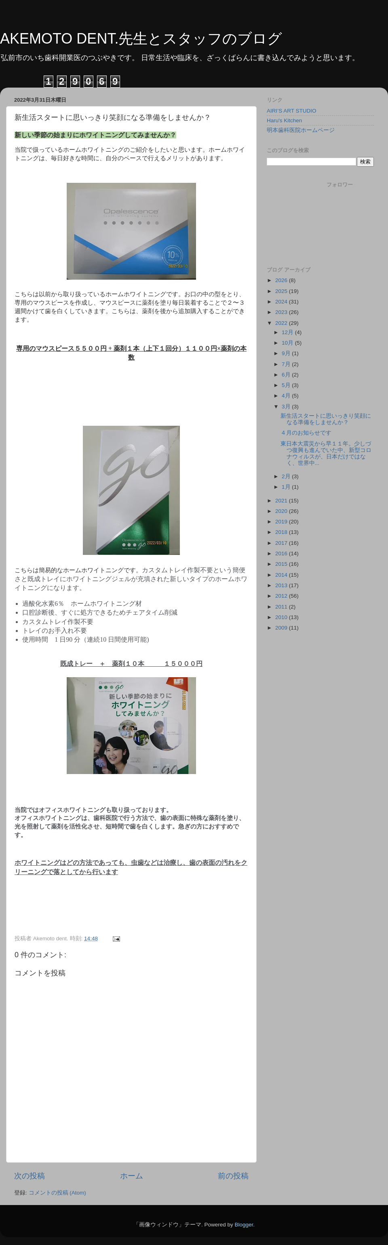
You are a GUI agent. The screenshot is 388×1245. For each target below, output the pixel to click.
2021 (282, 501)
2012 (282, 596)
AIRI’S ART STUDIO (291, 111)
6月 (287, 375)
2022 (282, 323)
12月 (288, 332)
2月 (287, 476)
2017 (282, 543)
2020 (282, 511)
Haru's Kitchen (284, 120)
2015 (282, 564)
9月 (287, 353)
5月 (287, 385)
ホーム (131, 1176)
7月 (287, 364)
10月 (288, 343)
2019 (282, 522)
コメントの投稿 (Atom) (57, 1193)
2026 (282, 280)
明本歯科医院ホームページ (301, 130)
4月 (287, 396)
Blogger (243, 1225)
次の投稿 (29, 1176)
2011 (282, 607)
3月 (287, 407)
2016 (282, 553)
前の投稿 (233, 1176)
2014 (282, 575)
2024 (282, 302)
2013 (282, 585)
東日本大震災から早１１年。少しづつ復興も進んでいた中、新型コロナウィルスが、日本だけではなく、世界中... (325, 454)
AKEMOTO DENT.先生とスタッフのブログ (141, 38)
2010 (282, 617)
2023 (282, 312)
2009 (282, 628)
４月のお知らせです (305, 433)
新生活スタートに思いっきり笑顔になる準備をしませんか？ (325, 419)
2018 (282, 532)
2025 (282, 291)
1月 (287, 487)
